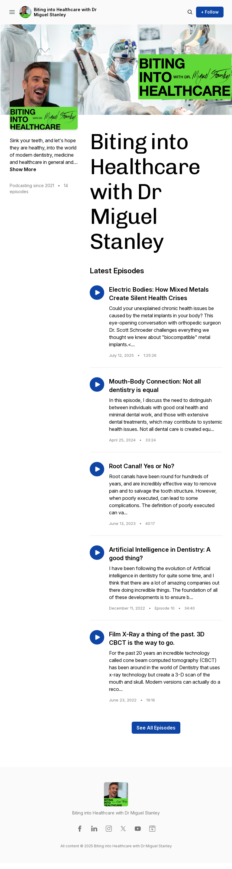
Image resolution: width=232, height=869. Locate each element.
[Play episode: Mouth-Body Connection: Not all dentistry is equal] (97, 384)
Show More (23, 169)
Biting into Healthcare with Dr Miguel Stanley (65, 12)
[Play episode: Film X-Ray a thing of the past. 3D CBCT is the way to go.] (97, 637)
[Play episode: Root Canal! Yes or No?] (97, 469)
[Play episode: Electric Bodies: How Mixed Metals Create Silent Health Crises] (97, 292)
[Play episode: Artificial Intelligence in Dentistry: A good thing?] (97, 552)
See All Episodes (156, 728)
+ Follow (210, 11)
